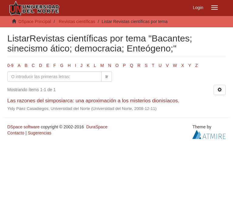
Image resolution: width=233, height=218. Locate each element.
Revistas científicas (77, 21)
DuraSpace (96, 126)
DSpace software (23, 126)
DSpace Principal (35, 21)
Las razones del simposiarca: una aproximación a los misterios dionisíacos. (93, 101)
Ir (106, 76)
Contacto (15, 132)
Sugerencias (39, 132)
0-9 (10, 65)
